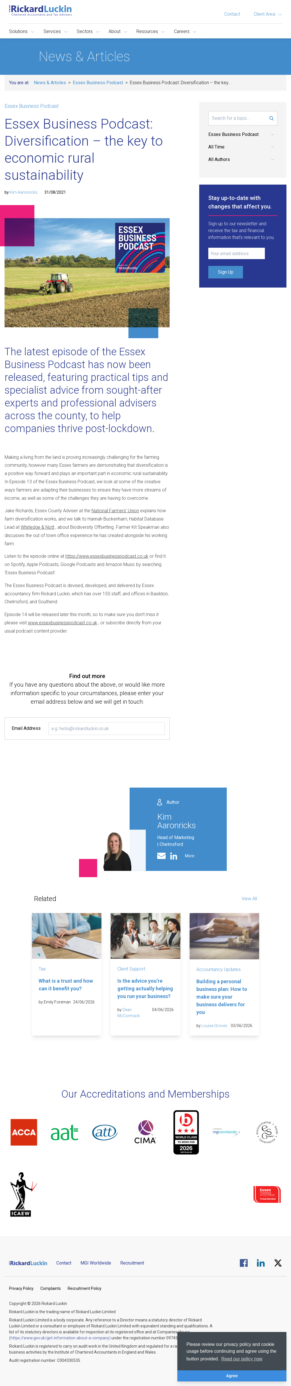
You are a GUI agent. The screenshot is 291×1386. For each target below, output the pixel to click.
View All (249, 898)
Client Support (131, 969)
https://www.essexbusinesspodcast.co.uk (106, 556)
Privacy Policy (21, 1288)
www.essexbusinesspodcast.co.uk (62, 622)
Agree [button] (232, 1375)
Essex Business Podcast (98, 82)
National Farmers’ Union (115, 510)
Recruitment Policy (84, 1288)
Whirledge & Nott (37, 527)
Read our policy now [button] (241, 1358)
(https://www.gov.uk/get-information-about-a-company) (60, 1338)
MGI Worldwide (95, 1263)
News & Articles (50, 82)
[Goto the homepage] (40, 10)
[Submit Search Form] (271, 118)
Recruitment (132, 1263)
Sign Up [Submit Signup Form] (225, 272)
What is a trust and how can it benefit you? (66, 985)
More (189, 856)
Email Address (26, 728)
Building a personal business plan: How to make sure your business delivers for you (221, 996)
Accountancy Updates (218, 969)
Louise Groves (214, 1025)
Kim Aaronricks (24, 192)
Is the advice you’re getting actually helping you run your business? (145, 988)
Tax (42, 969)
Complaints (50, 1288)
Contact (232, 14)
